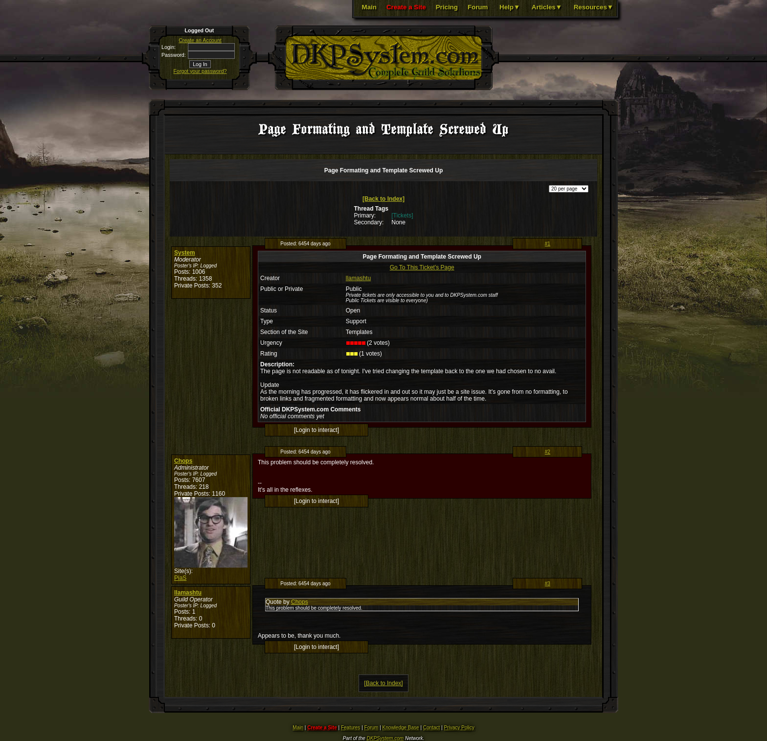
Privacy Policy (459, 727)
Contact (431, 727)
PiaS (180, 577)
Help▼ (509, 7)
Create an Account (200, 40)
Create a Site (406, 7)
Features (350, 727)
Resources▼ (593, 7)
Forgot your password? (200, 71)
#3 (547, 583)
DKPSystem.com (385, 738)
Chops (183, 460)
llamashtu (358, 278)
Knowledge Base (401, 727)
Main (369, 7)
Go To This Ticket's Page (422, 267)
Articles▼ (547, 7)
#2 (547, 451)
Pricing (447, 7)
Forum (478, 7)
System (184, 252)
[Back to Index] (383, 198)
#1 (547, 243)
